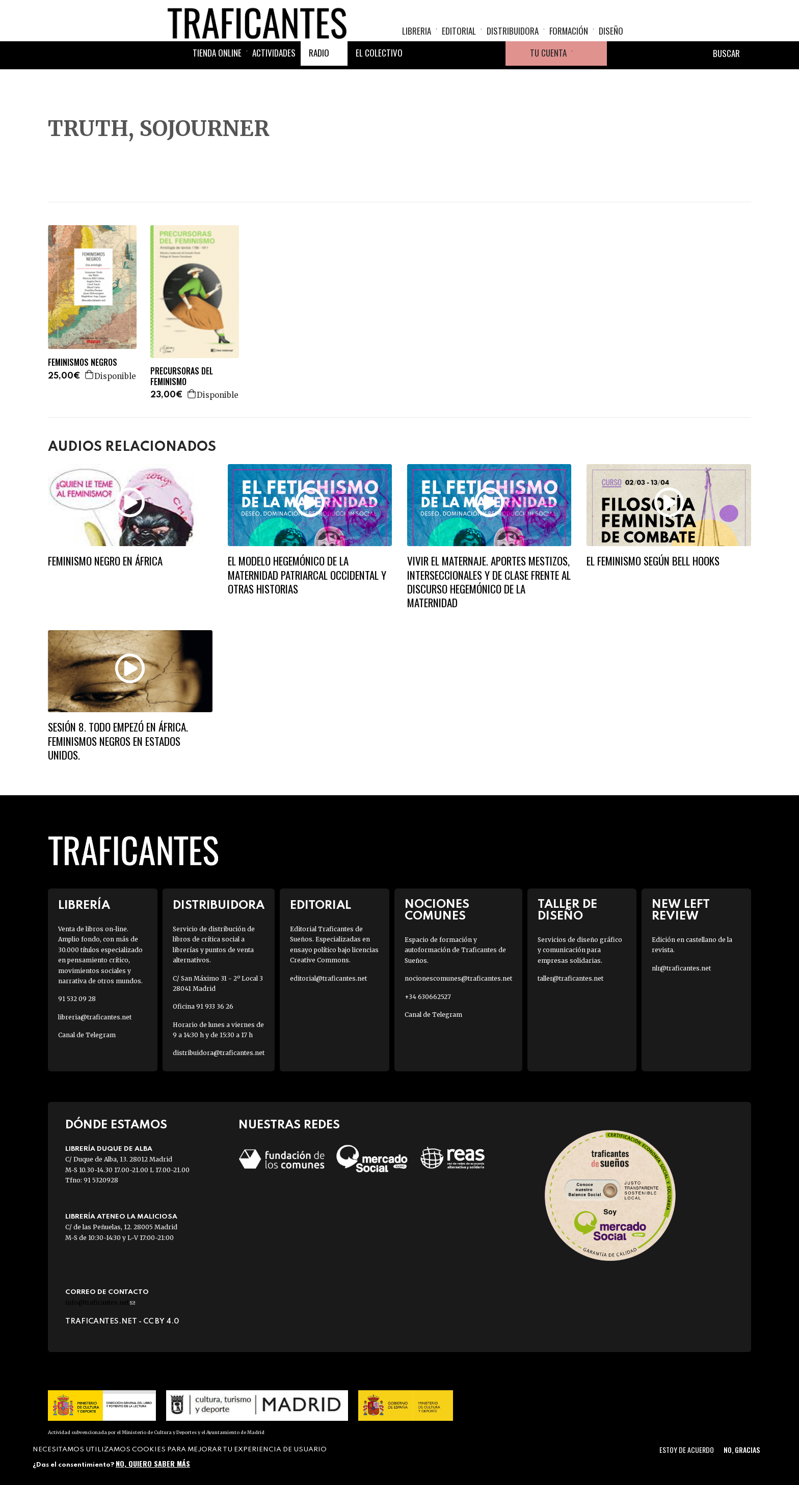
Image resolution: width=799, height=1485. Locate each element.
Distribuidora (513, 38)
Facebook (420, 78)
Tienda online (217, 77)
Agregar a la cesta (89, 374)
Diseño (611, 38)
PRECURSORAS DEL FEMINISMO (181, 376)
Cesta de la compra (589, 78)
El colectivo (379, 77)
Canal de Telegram (87, 1035)
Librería (84, 905)
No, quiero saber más (153, 1463)
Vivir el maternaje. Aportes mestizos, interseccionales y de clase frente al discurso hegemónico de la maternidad (489, 581)
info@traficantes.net (100, 1302)
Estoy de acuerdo (686, 1449)
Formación (568, 38)
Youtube (493, 78)
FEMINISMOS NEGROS (82, 362)
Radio (319, 77)
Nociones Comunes (437, 910)
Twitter (444, 78)
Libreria (416, 38)
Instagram (469, 78)
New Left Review (681, 910)
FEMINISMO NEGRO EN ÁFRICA (105, 561)
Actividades (274, 77)
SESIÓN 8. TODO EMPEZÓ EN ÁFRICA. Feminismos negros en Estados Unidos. (118, 741)
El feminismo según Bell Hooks (653, 561)
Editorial (459, 38)
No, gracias (742, 1449)
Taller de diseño (567, 910)
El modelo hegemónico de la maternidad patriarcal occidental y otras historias (307, 575)
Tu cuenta (548, 77)
